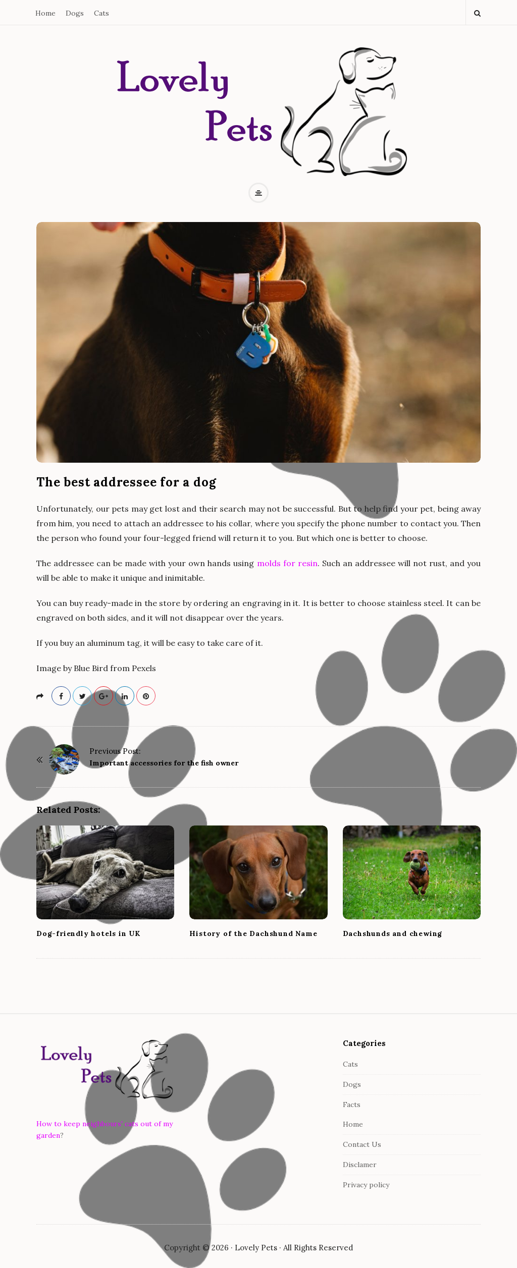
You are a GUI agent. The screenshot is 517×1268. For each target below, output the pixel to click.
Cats (101, 13)
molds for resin (287, 563)
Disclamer (360, 1164)
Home (45, 13)
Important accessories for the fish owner (163, 762)
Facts (351, 1104)
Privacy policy (366, 1184)
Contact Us (362, 1144)
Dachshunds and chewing (393, 933)
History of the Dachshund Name (253, 933)
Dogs (75, 13)
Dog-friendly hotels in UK (88, 933)
